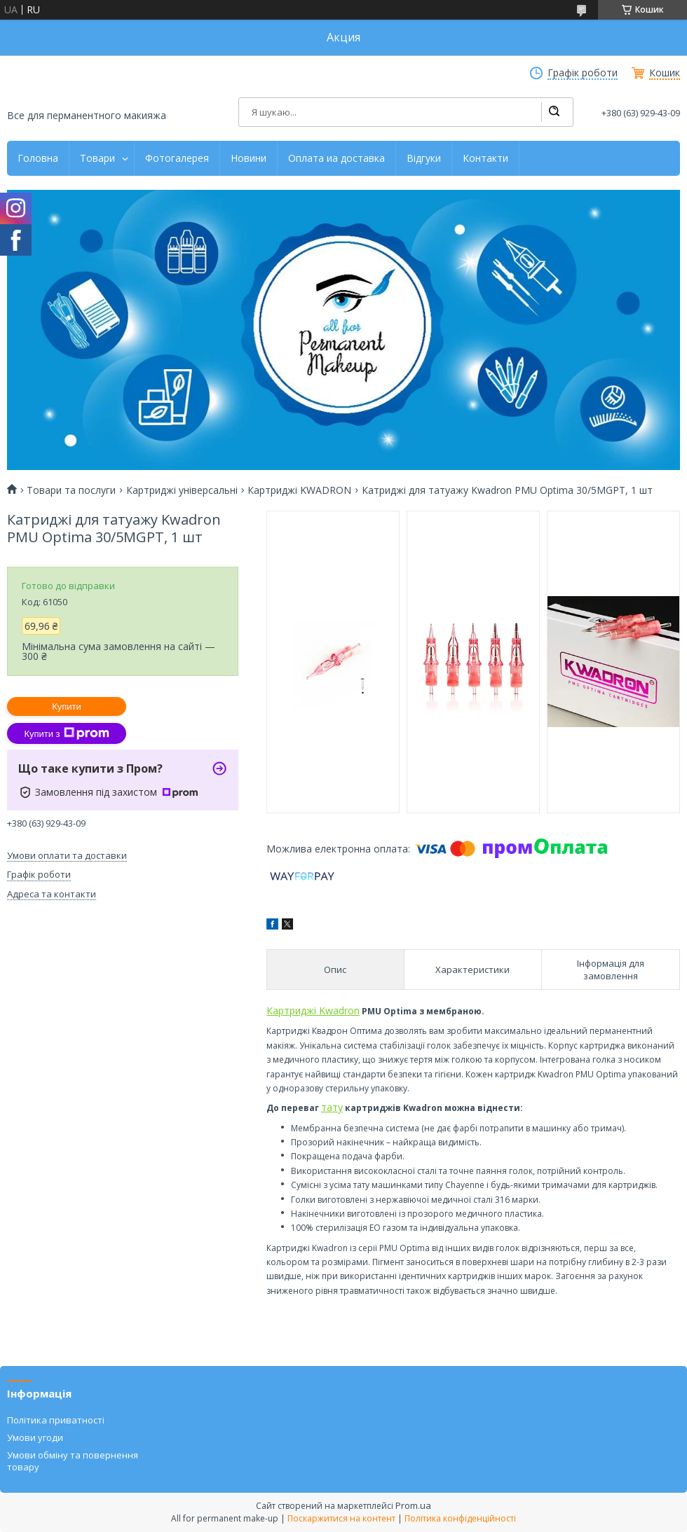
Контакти (485, 158)
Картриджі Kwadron (313, 1010)
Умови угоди (35, 1437)
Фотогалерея (177, 158)
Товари (97, 158)
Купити (66, 706)
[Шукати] (553, 112)
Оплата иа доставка (336, 158)
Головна (38, 158)
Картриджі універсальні (182, 490)
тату (332, 1107)
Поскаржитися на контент (341, 1518)
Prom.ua (413, 1505)
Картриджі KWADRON (299, 490)
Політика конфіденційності (460, 1518)
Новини (248, 158)
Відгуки (424, 158)
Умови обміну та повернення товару (72, 1460)
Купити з (66, 733)
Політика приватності (55, 1420)
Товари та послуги (71, 490)
